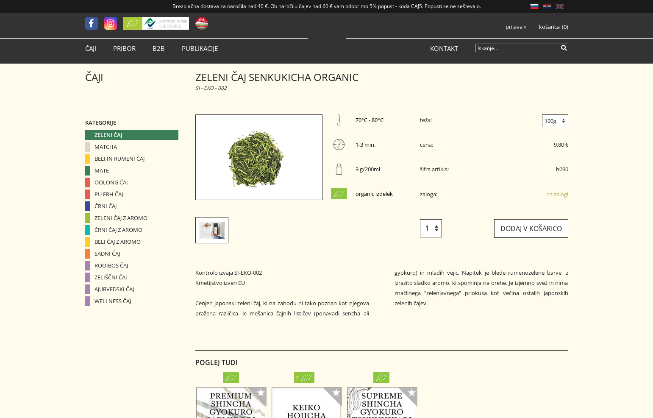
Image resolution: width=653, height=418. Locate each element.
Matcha (105, 146)
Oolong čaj (111, 182)
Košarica (549, 27)
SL (534, 6)
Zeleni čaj (108, 135)
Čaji (90, 48)
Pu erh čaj (108, 194)
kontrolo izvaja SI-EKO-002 (173, 23)
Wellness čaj (112, 301)
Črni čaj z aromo (118, 230)
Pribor (124, 48)
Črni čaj (105, 206)
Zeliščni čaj (110, 277)
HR (547, 6)
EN (560, 6)
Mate (101, 170)
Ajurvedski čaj (114, 289)
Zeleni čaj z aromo (120, 218)
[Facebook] (94, 23)
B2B (159, 48)
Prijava (516, 27)
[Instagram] (113, 23)
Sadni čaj (107, 253)
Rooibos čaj (111, 265)
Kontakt (444, 48)
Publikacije (200, 48)
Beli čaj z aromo (117, 241)
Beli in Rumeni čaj (119, 158)
